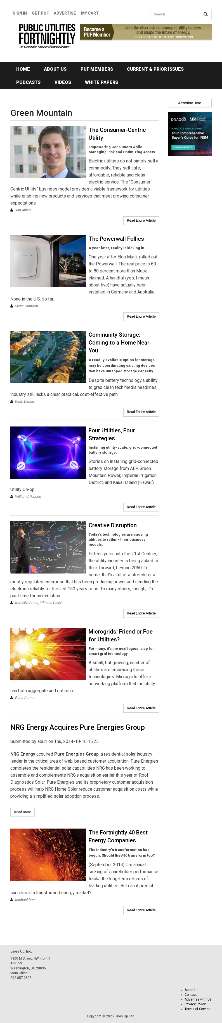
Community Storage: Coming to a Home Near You (119, 342)
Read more (24, 812)
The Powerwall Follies (116, 238)
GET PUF (40, 13)
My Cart (90, 13)
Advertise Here (189, 103)
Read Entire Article (141, 221)
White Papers (101, 82)
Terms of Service (198, 1009)
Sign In (20, 13)
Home (23, 69)
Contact (191, 995)
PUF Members (97, 69)
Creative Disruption (113, 525)
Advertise (65, 13)
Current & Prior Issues (155, 69)
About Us (55, 69)
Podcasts (28, 82)
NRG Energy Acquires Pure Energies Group (77, 727)
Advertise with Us (198, 999)
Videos (63, 82)
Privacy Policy (195, 1004)
